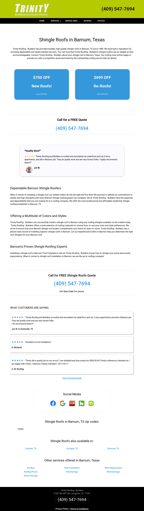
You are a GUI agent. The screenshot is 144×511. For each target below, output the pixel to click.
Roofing (30, 459)
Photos (101, 21)
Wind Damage (113, 463)
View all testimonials (72, 369)
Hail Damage (72, 463)
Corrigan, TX (72, 440)
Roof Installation (72, 459)
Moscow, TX (113, 440)
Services (56, 22)
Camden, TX (31, 440)
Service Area (71, 21)
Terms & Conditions (79, 500)
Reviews (87, 21)
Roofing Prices (31, 463)
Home (41, 21)
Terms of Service (91, 510)
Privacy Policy (62, 500)
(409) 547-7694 (118, 9)
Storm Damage (31, 467)
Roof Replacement (113, 459)
